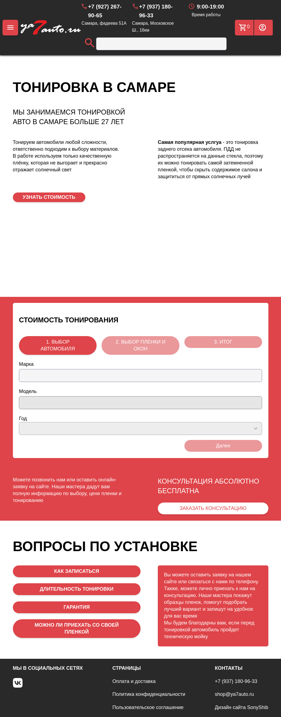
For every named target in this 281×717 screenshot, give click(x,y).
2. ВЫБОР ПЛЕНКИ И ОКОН (140, 345)
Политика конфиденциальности (149, 694)
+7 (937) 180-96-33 (236, 681)
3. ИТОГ (223, 342)
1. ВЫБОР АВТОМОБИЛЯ (58, 345)
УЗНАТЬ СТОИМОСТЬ (49, 197)
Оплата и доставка (134, 681)
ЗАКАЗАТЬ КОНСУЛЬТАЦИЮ (212, 508)
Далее (223, 445)
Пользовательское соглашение (148, 707)
